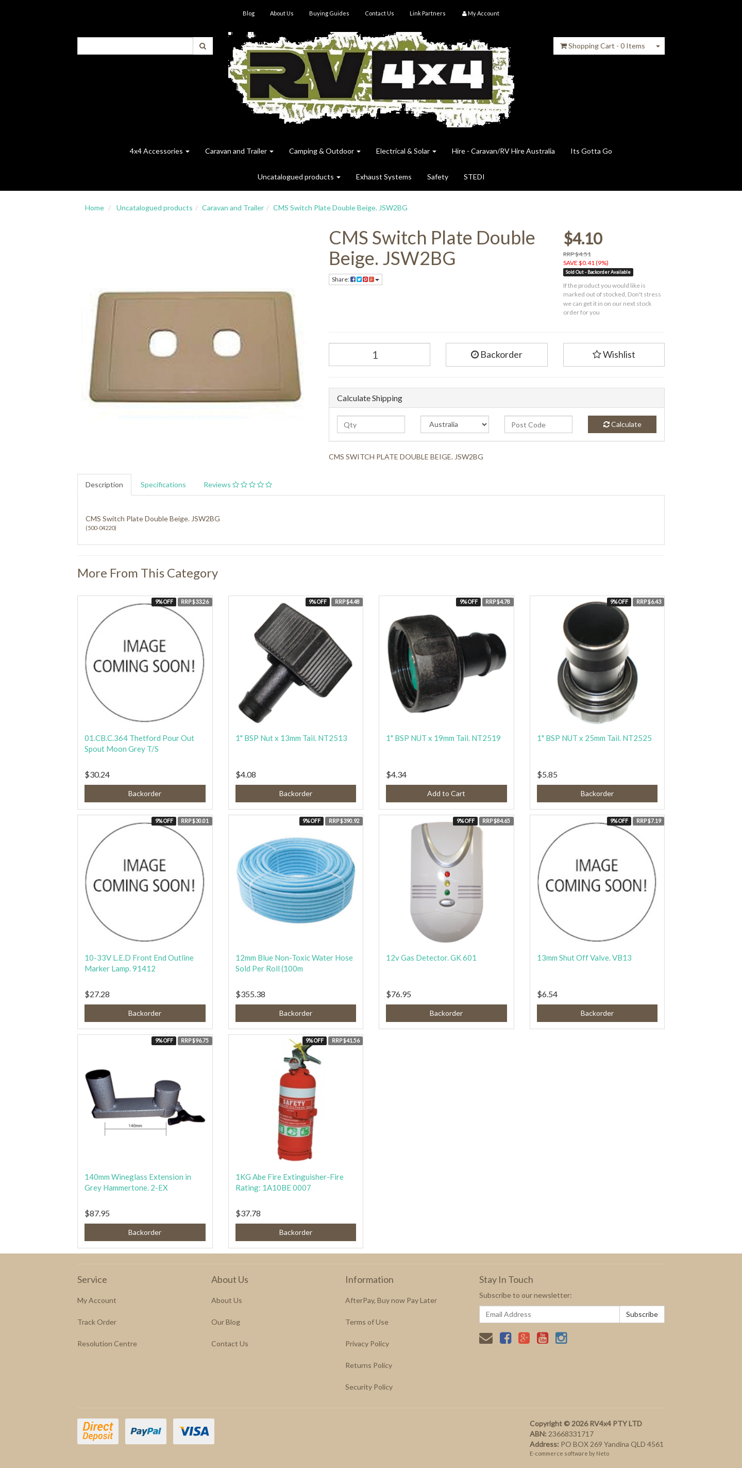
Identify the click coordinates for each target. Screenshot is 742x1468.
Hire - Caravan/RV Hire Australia (503, 150)
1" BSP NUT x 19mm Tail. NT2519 (443, 738)
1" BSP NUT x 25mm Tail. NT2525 (594, 738)
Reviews (238, 484)
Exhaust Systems (384, 176)
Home (94, 207)
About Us (282, 13)
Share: (355, 279)
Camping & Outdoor (325, 150)
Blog (249, 13)
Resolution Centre (107, 1343)
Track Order (96, 1321)
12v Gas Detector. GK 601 (431, 957)
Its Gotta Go (591, 150)
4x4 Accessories (160, 150)
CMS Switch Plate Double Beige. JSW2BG (340, 207)
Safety (437, 176)
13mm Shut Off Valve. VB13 (584, 957)
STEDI (474, 176)
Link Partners (428, 13)
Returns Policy (368, 1365)
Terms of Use (367, 1321)
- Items (602, 45)
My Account (96, 1300)
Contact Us (379, 13)
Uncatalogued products (299, 176)
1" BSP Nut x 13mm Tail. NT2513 (291, 738)
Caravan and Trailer (239, 150)
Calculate (622, 424)
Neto (602, 1453)
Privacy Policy (367, 1343)
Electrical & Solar (406, 150)
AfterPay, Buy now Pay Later (391, 1300)
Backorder (496, 354)
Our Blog (225, 1321)
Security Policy (369, 1386)
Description (104, 484)
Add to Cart (446, 793)
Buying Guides (329, 13)
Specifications (163, 484)
